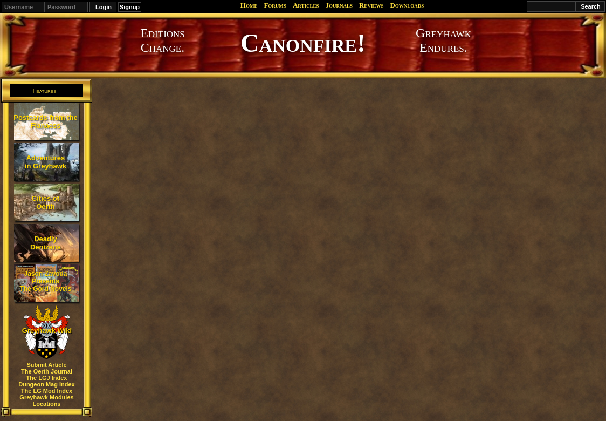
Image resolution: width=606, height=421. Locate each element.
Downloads (407, 5)
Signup (130, 7)
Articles (306, 5)
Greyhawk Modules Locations (46, 400)
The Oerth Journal (46, 371)
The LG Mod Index (46, 391)
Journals (339, 5)
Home (249, 5)
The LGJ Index (46, 378)
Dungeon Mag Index (46, 384)
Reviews (371, 5)
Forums (275, 5)
